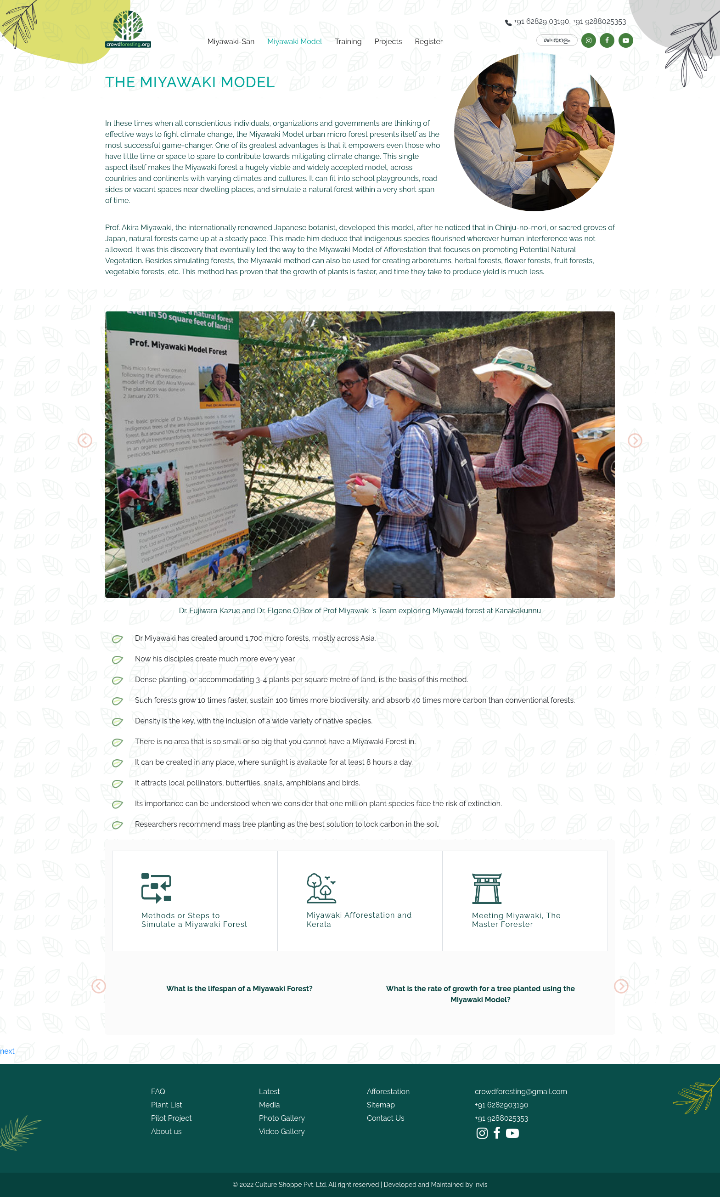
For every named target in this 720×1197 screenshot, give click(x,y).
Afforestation (388, 1091)
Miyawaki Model (294, 41)
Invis (481, 1184)
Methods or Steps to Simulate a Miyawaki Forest (194, 920)
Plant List (166, 1105)
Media (269, 1105)
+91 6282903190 (501, 1105)
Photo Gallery (282, 1118)
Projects (388, 41)
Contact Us (386, 1118)
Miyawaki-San (231, 41)
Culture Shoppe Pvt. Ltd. (291, 1184)
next (7, 1051)
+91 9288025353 (501, 1118)
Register (429, 41)
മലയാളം (557, 40)
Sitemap (381, 1105)
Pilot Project (171, 1118)
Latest (269, 1091)
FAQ (158, 1091)
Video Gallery (282, 1131)
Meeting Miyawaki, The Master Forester (516, 920)
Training (348, 41)
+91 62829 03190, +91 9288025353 (565, 22)
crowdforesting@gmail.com (521, 1091)
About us (166, 1131)
